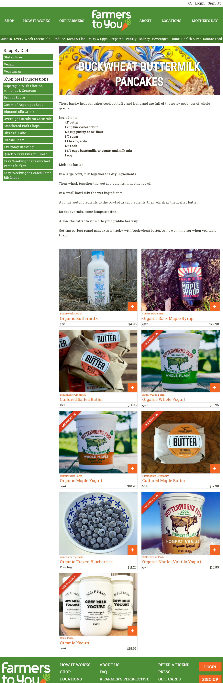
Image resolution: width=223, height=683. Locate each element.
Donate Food (212, 39)
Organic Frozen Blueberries (86, 561)
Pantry (131, 39)
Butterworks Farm (71, 313)
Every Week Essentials (32, 39)
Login (200, 3)
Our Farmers (71, 20)
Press (164, 671)
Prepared (116, 39)
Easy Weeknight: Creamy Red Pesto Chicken (27, 163)
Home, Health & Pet (186, 39)
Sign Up (214, 3)
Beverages (160, 39)
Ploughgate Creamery (73, 394)
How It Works (36, 20)
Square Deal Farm (152, 313)
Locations (171, 20)
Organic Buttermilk (79, 318)
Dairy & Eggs (97, 39)
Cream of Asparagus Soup (23, 105)
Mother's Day (205, 20)
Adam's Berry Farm (71, 557)
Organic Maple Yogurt (81, 480)
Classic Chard (14, 140)
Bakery (144, 39)
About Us (109, 664)
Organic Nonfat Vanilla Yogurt (171, 561)
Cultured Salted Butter (81, 399)
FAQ (103, 671)
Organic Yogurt (74, 642)
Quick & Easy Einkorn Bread (26, 154)
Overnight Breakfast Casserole (28, 119)
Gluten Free (13, 57)
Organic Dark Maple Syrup (168, 318)
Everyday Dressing (19, 147)
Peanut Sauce (14, 97)
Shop (9, 20)
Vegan (9, 64)
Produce (58, 39)
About (145, 20)
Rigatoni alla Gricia (19, 112)
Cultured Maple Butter (163, 480)
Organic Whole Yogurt (163, 399)
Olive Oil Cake (15, 133)
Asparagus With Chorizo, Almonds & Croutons (23, 88)
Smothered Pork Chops (21, 126)
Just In (6, 39)
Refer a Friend (173, 664)
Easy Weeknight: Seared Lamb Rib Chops (27, 175)
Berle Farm (66, 637)
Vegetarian (12, 71)
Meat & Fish (76, 39)
